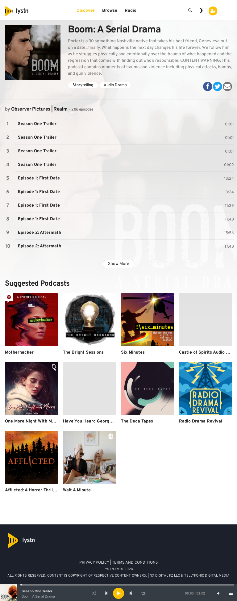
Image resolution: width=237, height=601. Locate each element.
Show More (118, 264)
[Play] (118, 593)
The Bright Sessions (83, 352)
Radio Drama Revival (200, 421)
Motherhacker (19, 352)
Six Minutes (133, 352)
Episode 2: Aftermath (39, 232)
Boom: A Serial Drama (38, 596)
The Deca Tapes (137, 421)
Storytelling (83, 85)
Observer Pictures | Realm (39, 109)
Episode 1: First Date (39, 178)
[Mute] (218, 593)
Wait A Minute (77, 490)
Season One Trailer (37, 591)
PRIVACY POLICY (94, 562)
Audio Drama (115, 85)
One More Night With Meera (33, 421)
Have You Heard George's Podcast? (99, 421)
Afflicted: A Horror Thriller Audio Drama (45, 490)
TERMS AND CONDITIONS (135, 562)
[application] (118, 593)
